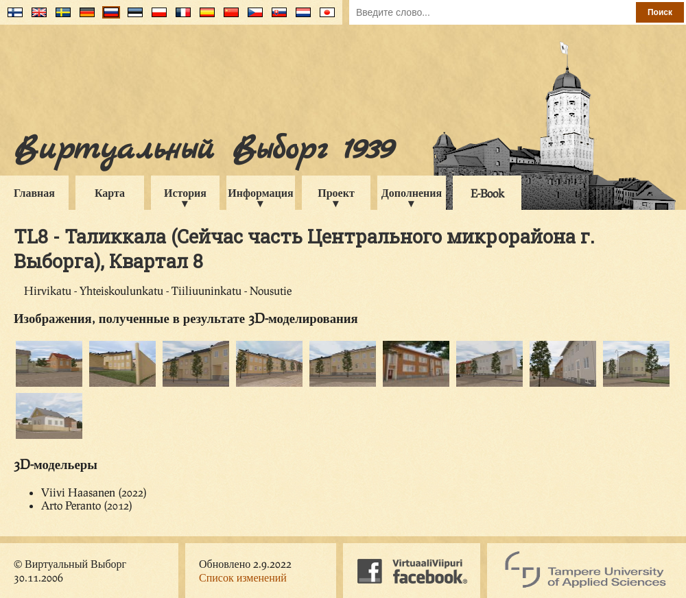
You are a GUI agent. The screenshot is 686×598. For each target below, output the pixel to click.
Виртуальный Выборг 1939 (203, 150)
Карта (110, 192)
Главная (34, 192)
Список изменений (243, 577)
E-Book (487, 193)
